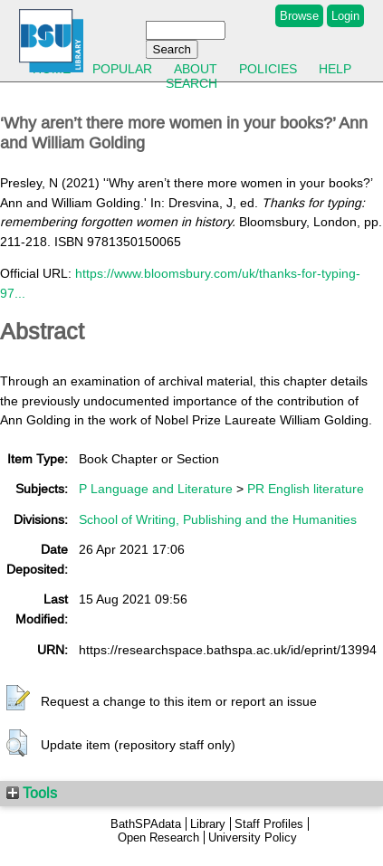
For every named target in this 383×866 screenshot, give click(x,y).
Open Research (158, 837)
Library (207, 824)
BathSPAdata (145, 824)
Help (335, 69)
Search (191, 83)
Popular (122, 69)
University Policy (252, 837)
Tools (31, 793)
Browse (299, 16)
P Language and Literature (156, 488)
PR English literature (305, 488)
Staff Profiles (269, 824)
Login (345, 16)
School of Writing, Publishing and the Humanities (218, 519)
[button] (18, 698)
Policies (268, 69)
